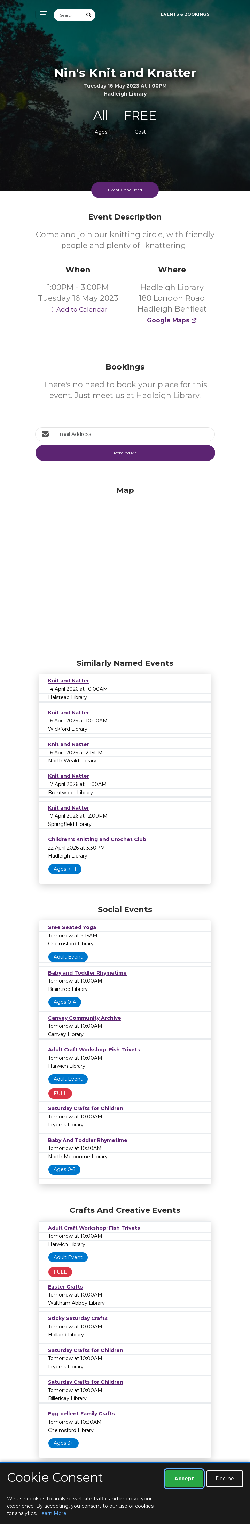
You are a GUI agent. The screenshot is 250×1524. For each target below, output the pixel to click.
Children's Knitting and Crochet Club (97, 839)
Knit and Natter (68, 681)
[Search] (68, 15)
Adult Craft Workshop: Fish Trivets (94, 1049)
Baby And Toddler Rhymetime (87, 1140)
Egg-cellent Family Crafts (81, 1413)
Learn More (52, 1513)
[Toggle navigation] (41, 14)
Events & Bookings (185, 14)
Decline (225, 1478)
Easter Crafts (65, 1287)
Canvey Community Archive (84, 1018)
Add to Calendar (78, 309)
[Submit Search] (89, 15)
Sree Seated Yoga (72, 927)
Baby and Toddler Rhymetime (87, 973)
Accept (184, 1478)
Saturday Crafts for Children (85, 1108)
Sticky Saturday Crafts (78, 1318)
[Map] (125, 570)
